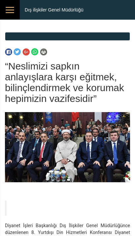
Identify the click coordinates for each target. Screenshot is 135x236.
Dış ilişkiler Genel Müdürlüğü (54, 9)
